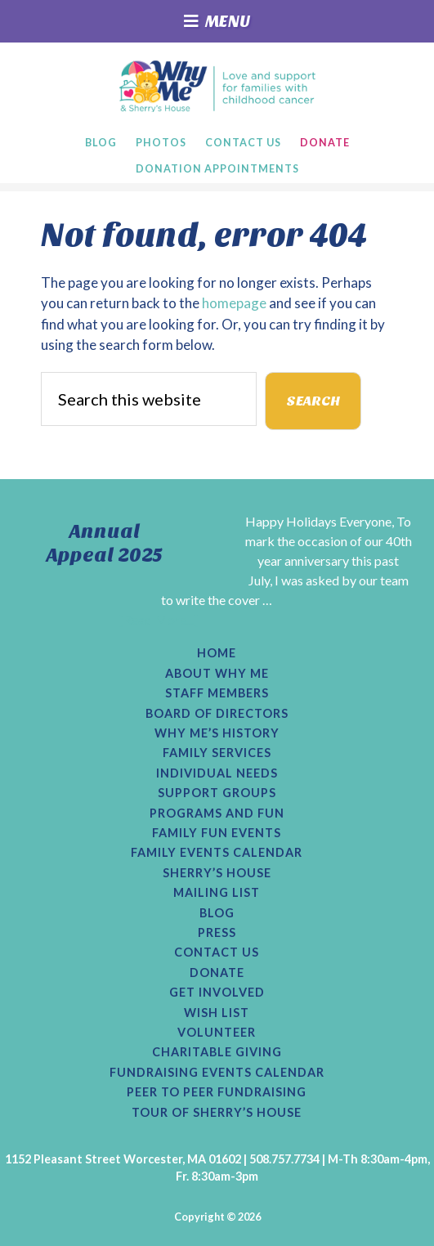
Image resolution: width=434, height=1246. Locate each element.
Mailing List (216, 893)
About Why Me (217, 673)
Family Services (217, 753)
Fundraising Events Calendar (217, 1072)
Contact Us (216, 952)
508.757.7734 (284, 1159)
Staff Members (217, 693)
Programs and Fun (217, 813)
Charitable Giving (217, 1052)
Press (217, 933)
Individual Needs (217, 773)
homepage (234, 303)
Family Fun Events (216, 833)
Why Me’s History (217, 733)
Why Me (217, 86)
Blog (217, 913)
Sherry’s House (217, 873)
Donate (217, 973)
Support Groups (217, 793)
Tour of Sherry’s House (217, 1112)
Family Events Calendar (216, 852)
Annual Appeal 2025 (105, 543)
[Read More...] (158, 619)
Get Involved (217, 992)
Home (216, 653)
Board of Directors (217, 713)
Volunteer (216, 1032)
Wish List (216, 1013)
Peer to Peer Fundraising (216, 1092)
